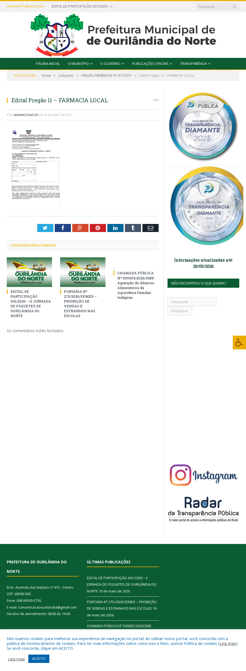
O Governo (110, 63)
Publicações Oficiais (150, 63)
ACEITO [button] (39, 658)
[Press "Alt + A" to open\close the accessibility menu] (239, 342)
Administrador (26, 115)
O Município (78, 63)
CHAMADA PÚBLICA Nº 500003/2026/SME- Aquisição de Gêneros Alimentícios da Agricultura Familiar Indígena (136, 285)
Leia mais (228, 643)
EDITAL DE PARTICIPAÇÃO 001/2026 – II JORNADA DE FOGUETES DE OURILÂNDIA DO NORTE (84, 6)
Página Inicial (48, 63)
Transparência (193, 63)
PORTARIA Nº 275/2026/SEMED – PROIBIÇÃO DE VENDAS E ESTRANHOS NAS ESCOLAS (80, 303)
